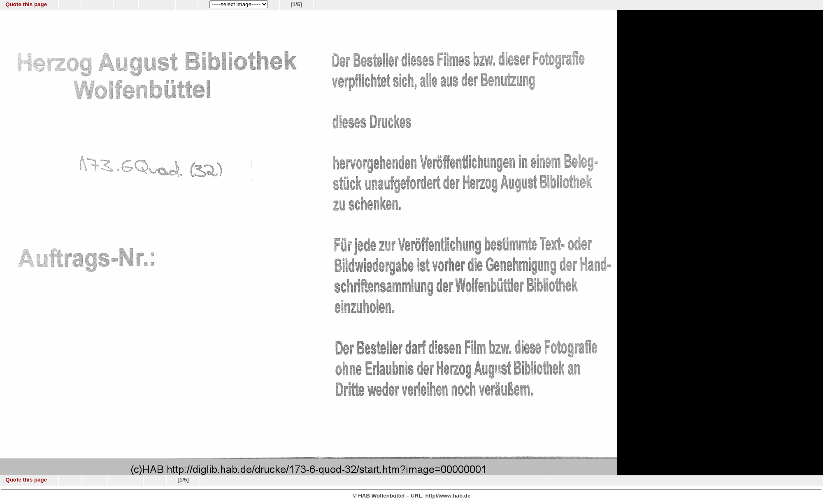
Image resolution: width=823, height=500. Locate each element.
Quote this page (26, 4)
